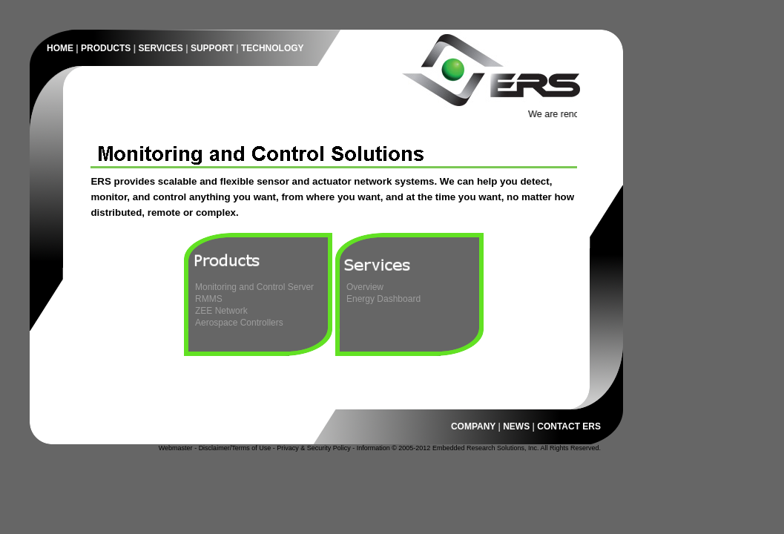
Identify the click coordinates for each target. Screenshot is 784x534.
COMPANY (473, 426)
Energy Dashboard (383, 299)
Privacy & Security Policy (314, 448)
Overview (364, 287)
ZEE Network (221, 311)
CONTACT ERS (569, 426)
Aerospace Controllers (239, 322)
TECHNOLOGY (272, 48)
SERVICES (160, 48)
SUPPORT (212, 48)
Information (373, 448)
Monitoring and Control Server (254, 287)
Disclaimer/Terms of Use (235, 448)
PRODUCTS (106, 48)
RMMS (209, 299)
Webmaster (176, 448)
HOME (60, 48)
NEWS (516, 426)
